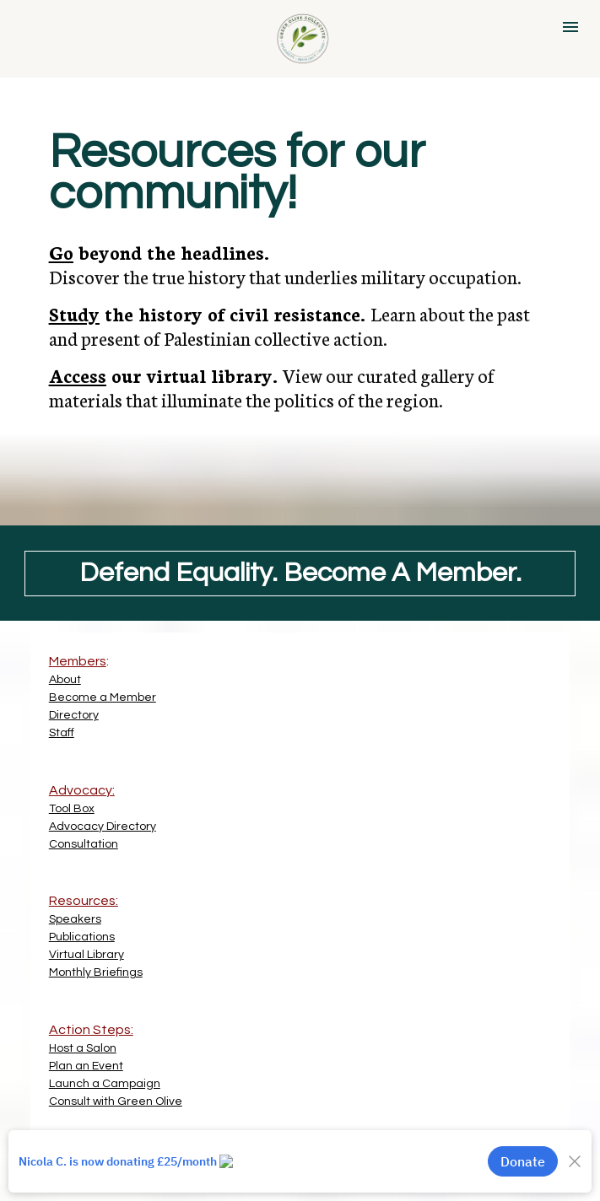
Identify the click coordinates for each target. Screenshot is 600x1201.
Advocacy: (82, 790)
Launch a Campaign (104, 1084)
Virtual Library (86, 955)
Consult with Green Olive (115, 1101)
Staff (61, 733)
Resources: (83, 900)
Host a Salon (82, 1048)
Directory (74, 715)
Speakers (75, 919)
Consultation (83, 844)
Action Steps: (91, 1030)
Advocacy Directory (102, 826)
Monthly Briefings (96, 972)
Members (77, 661)
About (65, 680)
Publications (82, 937)
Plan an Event (86, 1066)
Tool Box (72, 809)
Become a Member (102, 697)
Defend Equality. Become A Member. (300, 573)
